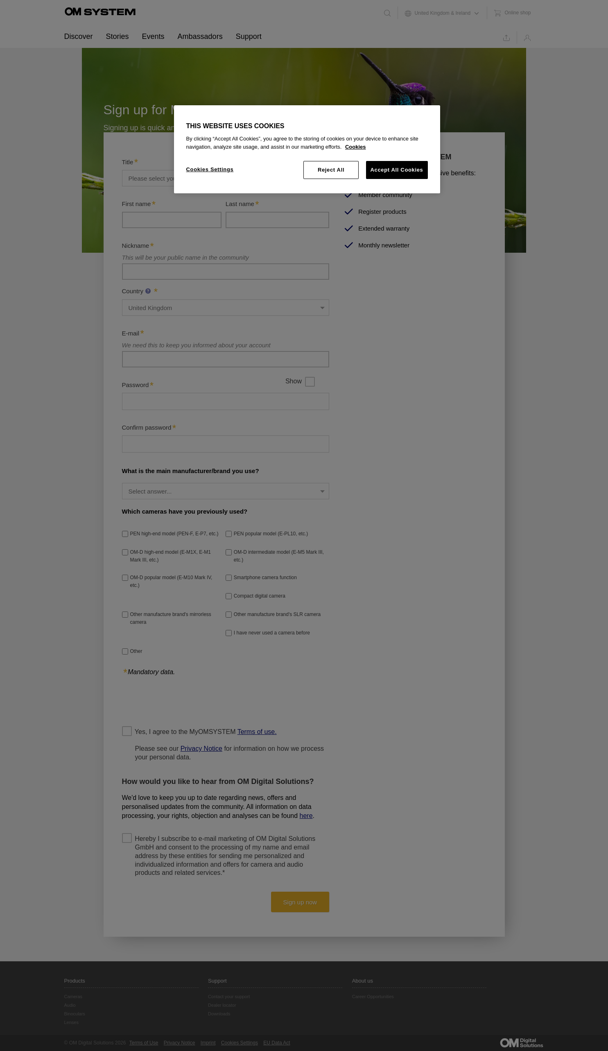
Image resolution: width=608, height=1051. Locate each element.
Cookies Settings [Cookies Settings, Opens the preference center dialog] (210, 169)
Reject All (331, 170)
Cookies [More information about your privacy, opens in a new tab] (355, 147)
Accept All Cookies (397, 170)
